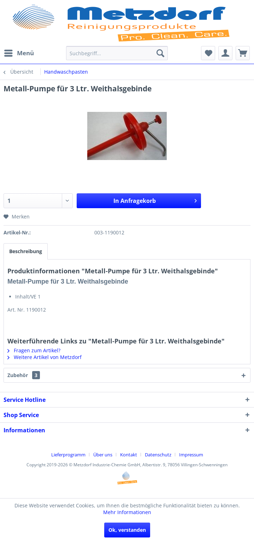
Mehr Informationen (127, 512)
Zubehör (23, 375)
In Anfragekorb (155, 200)
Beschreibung (25, 251)
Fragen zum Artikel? (33, 350)
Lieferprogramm (68, 454)
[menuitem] (18, 53)
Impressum (191, 454)
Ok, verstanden (127, 529)
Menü (19, 52)
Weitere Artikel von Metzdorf (44, 357)
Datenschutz (158, 454)
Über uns (102, 454)
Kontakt (128, 454)
